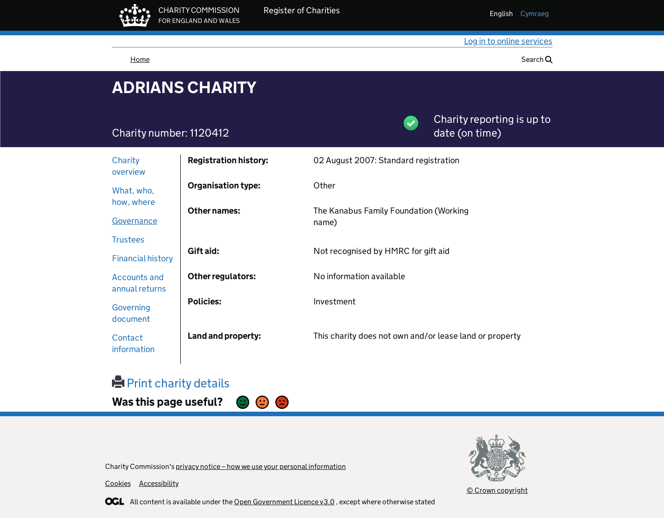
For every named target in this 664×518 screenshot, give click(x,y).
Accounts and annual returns (139, 283)
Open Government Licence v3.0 (284, 501)
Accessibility (159, 483)
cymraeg (534, 13)
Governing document (131, 313)
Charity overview (128, 166)
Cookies (118, 483)
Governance (134, 220)
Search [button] (536, 59)
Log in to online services (508, 41)
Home (140, 59)
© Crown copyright (497, 490)
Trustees (128, 239)
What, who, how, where (133, 196)
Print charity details (170, 383)
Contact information (133, 343)
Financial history (142, 258)
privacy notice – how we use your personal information (261, 466)
